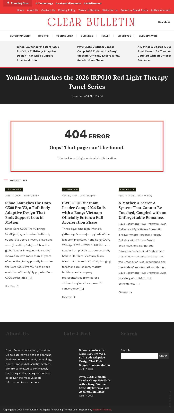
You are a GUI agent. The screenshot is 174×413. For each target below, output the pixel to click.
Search (164, 22)
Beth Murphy (32, 195)
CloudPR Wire (148, 35)
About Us (32, 10)
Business (87, 35)
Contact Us (48, 10)
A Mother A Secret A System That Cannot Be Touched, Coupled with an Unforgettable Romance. (143, 209)
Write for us (110, 10)
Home (20, 10)
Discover (12, 285)
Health (105, 35)
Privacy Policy (66, 10)
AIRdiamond (93, 3)
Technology (45, 3)
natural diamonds (69, 3)
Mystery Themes (102, 409)
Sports (43, 35)
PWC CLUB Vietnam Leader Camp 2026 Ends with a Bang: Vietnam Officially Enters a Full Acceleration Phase (98, 53)
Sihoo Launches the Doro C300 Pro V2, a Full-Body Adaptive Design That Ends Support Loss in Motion (38, 53)
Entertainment (20, 35)
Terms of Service (89, 10)
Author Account (161, 10)
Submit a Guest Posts (134, 10)
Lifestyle (124, 35)
